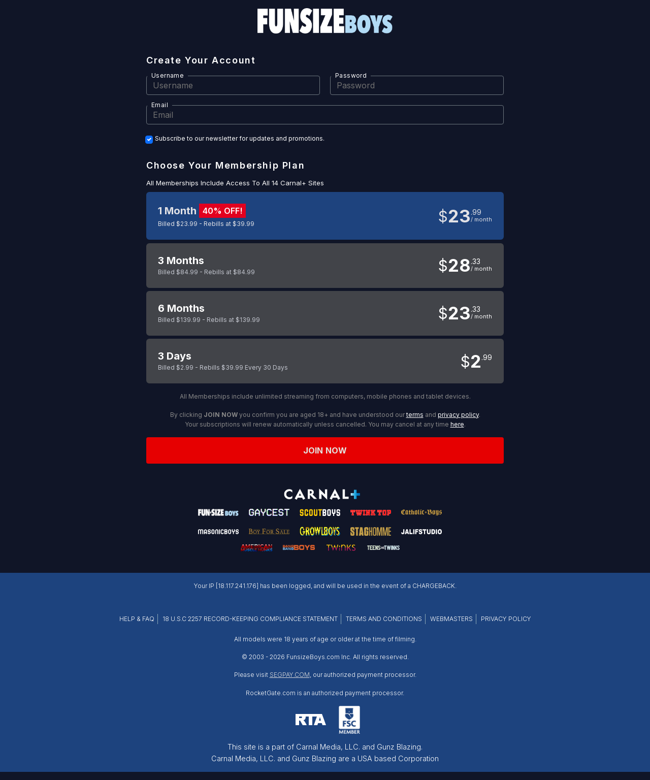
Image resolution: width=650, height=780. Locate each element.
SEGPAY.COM (290, 674)
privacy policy (458, 414)
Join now (325, 450)
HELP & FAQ (136, 619)
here (457, 424)
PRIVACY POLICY (506, 619)
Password (351, 75)
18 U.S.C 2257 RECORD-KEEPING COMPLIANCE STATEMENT (250, 619)
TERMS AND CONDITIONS (384, 619)
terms (415, 414)
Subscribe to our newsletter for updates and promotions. (239, 139)
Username (167, 75)
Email (159, 105)
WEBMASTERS (451, 619)
